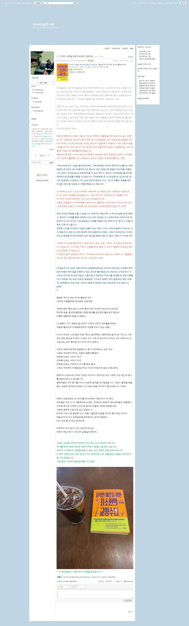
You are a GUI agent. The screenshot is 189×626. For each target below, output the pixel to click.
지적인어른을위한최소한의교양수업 (77, 577)
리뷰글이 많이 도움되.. (147, 88)
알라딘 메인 (27, 3)
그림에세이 (39, 131)
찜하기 (118, 581)
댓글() (130, 57)
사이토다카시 (96, 577)
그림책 (46, 131)
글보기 (107, 48)
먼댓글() (66, 581)
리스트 (33, 86)
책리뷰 (45, 144)
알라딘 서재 (9, 3)
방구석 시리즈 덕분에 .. (147, 81)
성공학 (42, 139)
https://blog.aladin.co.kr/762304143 (45, 27)
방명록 (33, 119)
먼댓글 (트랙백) (143, 98)
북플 (18, 3)
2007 (41, 156)
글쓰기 (162, 3)
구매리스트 (39, 90)
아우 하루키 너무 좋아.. (147, 93)
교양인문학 (44, 129)
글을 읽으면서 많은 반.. (147, 86)
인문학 (40, 141)
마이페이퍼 (35, 107)
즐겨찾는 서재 (172, 3)
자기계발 (37, 144)
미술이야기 (46, 136)
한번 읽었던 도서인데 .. (147, 83)
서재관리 (153, 3)
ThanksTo (128, 581)
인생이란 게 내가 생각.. (147, 91)
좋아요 (101, 581)
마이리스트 (39, 93)
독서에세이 (38, 134)
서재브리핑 (143, 3)
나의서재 (133, 3)
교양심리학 (35, 129)
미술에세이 (38, 136)
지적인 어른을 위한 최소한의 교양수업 (76, 56)
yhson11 (116, 61)
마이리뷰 (34, 98)
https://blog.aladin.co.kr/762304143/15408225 (72, 61)
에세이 (48, 139)
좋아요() (73, 581)
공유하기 (109, 581)
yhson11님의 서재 (43, 24)
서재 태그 (34, 125)
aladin (46, 180)
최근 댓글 (141, 76)
